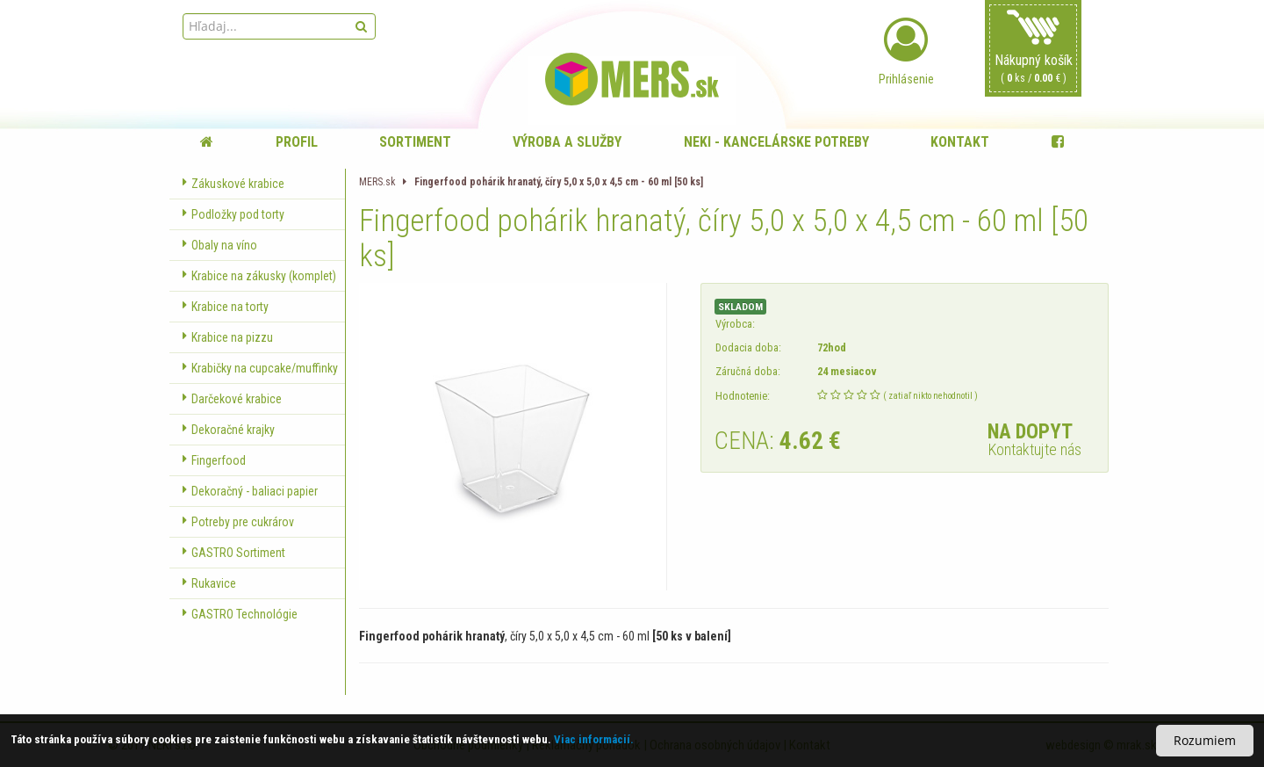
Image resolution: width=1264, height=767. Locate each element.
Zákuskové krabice (233, 184)
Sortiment (415, 142)
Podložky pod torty (233, 214)
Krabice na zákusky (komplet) (259, 276)
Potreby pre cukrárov (238, 522)
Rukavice (209, 583)
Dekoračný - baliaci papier (250, 491)
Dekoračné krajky (229, 430)
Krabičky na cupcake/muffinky (260, 368)
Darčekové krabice (232, 399)
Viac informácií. (594, 739)
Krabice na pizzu (228, 337)
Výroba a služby (567, 142)
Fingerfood (214, 460)
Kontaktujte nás (1034, 450)
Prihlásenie (906, 52)
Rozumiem (1205, 740)
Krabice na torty (226, 307)
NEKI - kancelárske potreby (776, 142)
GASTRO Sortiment (234, 553)
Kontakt (959, 142)
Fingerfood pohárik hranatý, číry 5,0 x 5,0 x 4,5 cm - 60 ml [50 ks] (558, 182)
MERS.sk (377, 182)
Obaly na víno (220, 245)
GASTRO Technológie (240, 614)
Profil (297, 142)
